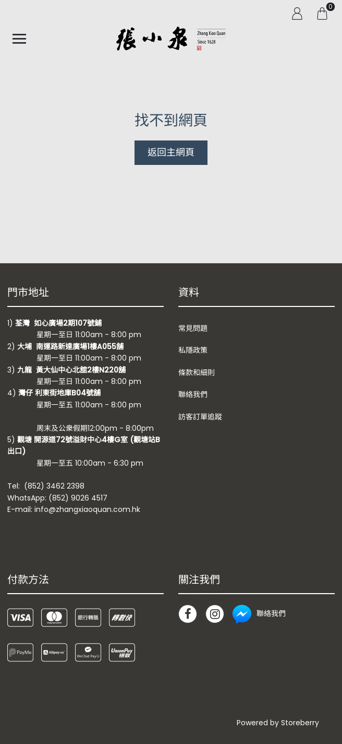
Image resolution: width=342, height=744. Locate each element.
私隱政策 (192, 350)
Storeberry (300, 722)
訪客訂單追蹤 (200, 417)
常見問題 (192, 328)
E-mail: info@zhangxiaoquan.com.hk (73, 509)
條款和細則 (196, 372)
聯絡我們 (192, 394)
